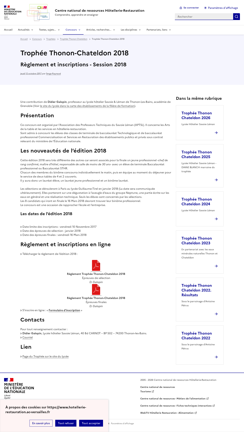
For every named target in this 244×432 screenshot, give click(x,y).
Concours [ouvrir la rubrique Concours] (37, 39)
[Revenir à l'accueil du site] (19, 389)
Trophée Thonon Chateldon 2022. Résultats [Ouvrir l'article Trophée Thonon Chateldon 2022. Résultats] (196, 290)
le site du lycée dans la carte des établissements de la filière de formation (87, 106)
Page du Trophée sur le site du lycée (45, 356)
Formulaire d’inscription (64, 310)
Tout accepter (91, 423)
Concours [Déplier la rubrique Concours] (71, 30)
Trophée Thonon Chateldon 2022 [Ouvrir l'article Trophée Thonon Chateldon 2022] (196, 336)
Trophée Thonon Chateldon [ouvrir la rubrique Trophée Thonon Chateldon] (73, 39)
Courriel (27, 337)
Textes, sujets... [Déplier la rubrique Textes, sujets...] (47, 30)
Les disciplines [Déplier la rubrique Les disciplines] (129, 30)
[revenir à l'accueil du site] (99, 10)
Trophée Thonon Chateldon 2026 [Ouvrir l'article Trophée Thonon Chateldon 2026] (196, 115)
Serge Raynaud (53, 73)
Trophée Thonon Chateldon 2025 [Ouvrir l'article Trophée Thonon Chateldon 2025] (196, 154)
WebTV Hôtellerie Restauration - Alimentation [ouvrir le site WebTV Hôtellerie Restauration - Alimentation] (167, 413)
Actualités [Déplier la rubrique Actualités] (23, 30)
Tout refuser (66, 423)
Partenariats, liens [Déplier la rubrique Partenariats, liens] (157, 30)
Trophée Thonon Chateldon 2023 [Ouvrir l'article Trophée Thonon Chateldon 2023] (196, 241)
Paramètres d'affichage (223, 8)
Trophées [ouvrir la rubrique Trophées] (50, 39)
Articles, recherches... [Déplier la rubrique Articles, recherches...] (98, 30)
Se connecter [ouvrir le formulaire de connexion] (191, 8)
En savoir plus (41, 423)
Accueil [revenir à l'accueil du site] (8, 30)
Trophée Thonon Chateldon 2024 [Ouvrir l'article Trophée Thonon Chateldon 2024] (196, 201)
